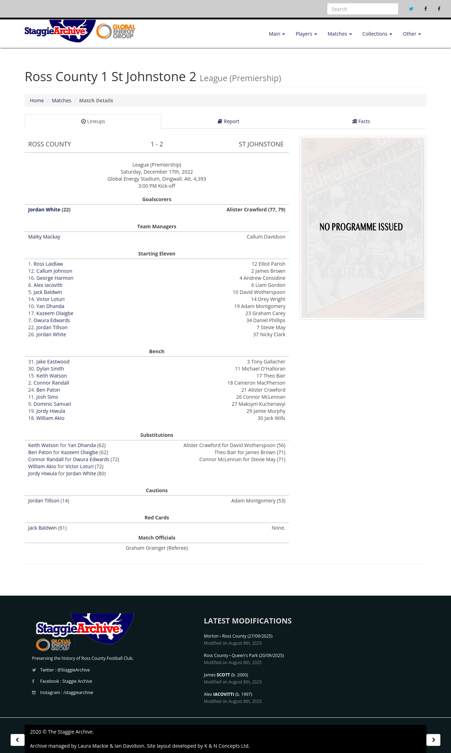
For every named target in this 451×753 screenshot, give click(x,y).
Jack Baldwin (47, 292)
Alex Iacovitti (47, 285)
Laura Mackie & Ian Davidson (111, 745)
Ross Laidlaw (48, 263)
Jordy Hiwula (50, 411)
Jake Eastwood (52, 361)
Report (228, 121)
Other (412, 33)
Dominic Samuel (52, 403)
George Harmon (54, 278)
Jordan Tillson (51, 327)
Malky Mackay (44, 236)
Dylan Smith (50, 368)
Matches (340, 33)
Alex (219, 694)
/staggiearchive (78, 692)
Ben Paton (48, 389)
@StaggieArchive (73, 670)
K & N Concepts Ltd (226, 745)
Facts (361, 121)
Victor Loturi (50, 299)
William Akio (50, 418)
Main (277, 33)
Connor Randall (51, 382)
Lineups (93, 121)
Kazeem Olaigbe (54, 313)
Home (37, 100)
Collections (378, 33)
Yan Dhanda (50, 306)
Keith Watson (51, 375)
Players (306, 33)
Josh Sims (47, 396)
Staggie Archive (77, 681)
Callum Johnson (54, 270)
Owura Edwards (51, 320)
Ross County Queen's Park (231, 655)
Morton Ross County (225, 636)
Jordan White (44, 209)
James (217, 675)
